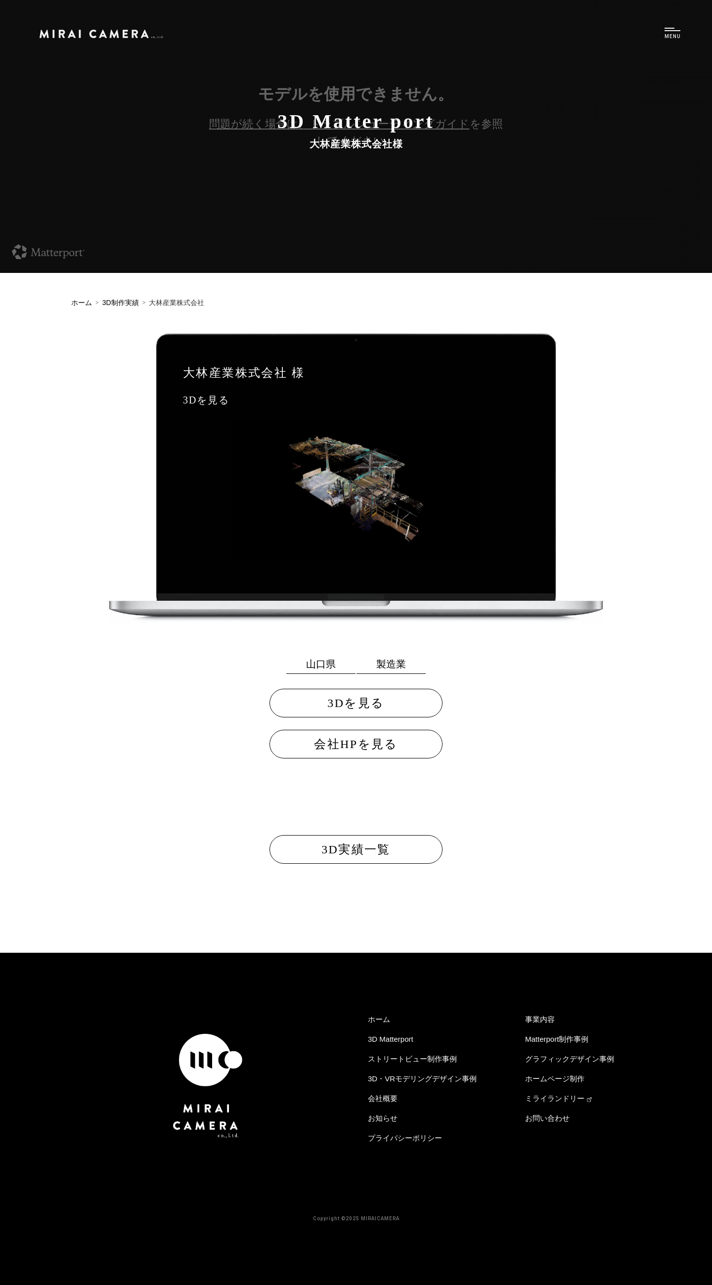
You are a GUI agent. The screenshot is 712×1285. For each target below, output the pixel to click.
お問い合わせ (547, 1118)
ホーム (379, 1019)
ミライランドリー (558, 1098)
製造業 (391, 664)
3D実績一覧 (356, 849)
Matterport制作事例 (556, 1039)
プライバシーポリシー (405, 1138)
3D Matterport (390, 1039)
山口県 (321, 664)
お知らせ (383, 1118)
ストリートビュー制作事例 (412, 1059)
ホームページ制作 (554, 1078)
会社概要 (383, 1098)
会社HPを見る (356, 744)
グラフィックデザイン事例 (569, 1059)
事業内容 (540, 1019)
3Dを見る (206, 400)
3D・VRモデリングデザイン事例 (422, 1078)
